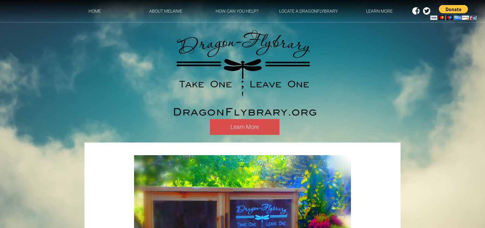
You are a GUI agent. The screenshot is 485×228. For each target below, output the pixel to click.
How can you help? (237, 11)
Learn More (379, 11)
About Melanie (165, 11)
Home (95, 11)
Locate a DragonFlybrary (308, 11)
